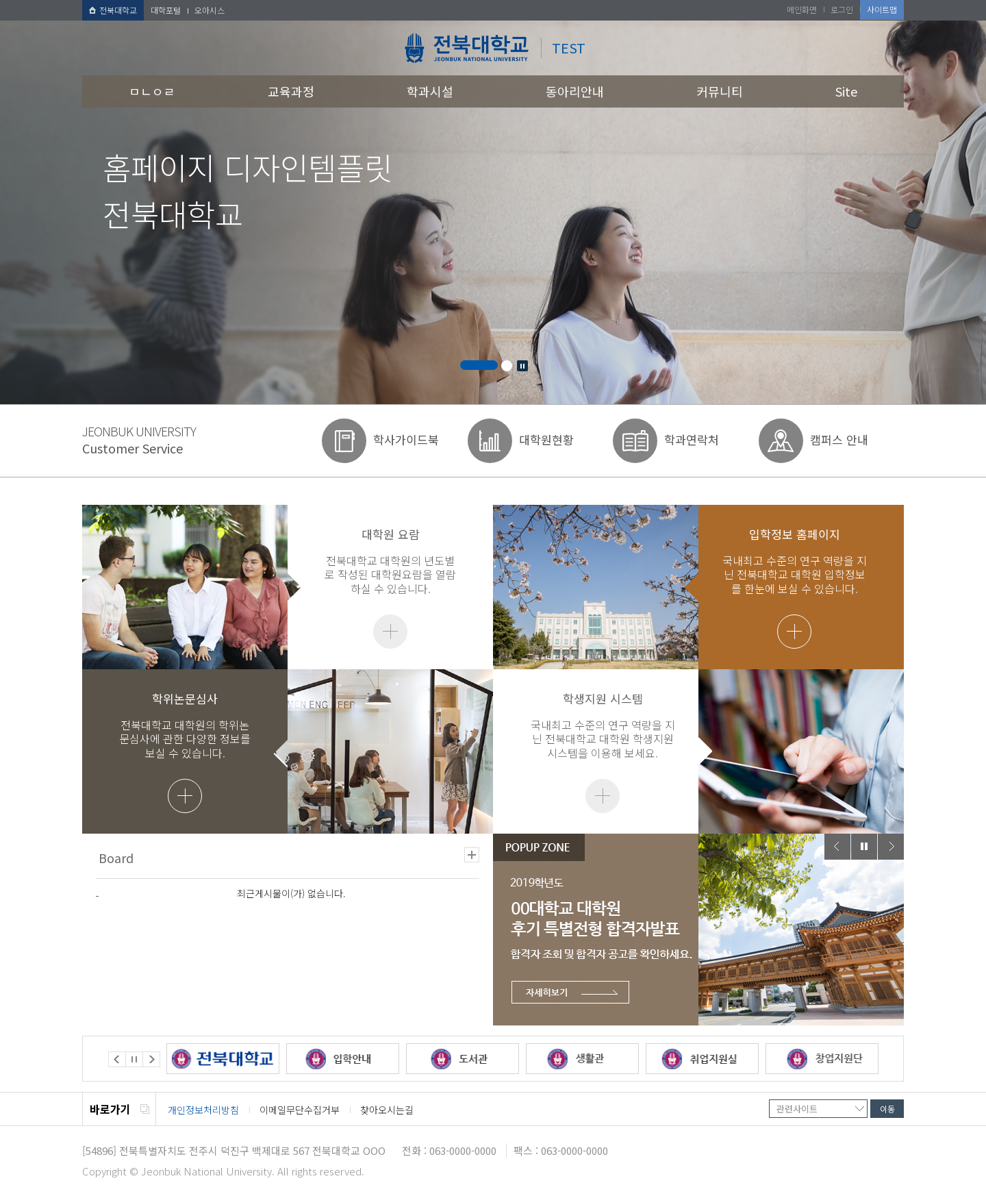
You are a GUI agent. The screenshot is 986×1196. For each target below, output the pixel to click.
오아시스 (209, 10)
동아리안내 (575, 91)
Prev (837, 847)
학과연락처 (691, 439)
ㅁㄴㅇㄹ (152, 91)
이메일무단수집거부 (300, 1110)
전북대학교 (113, 10)
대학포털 (166, 10)
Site (846, 91)
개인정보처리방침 (203, 1110)
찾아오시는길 (387, 1110)
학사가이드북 (406, 439)
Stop (522, 365)
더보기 (390, 631)
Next (891, 847)
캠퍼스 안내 (839, 439)
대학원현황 (546, 439)
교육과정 (291, 91)
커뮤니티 (719, 91)
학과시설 (430, 91)
